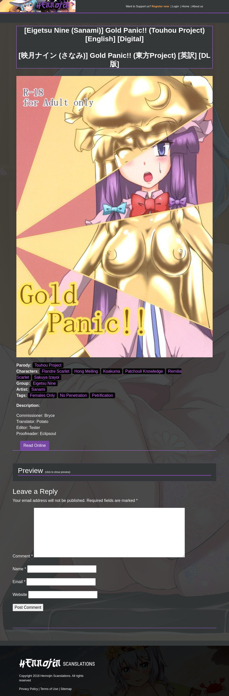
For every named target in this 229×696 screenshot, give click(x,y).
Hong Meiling (86, 371)
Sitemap (66, 689)
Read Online (34, 445)
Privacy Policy (28, 689)
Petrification (102, 395)
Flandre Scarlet (55, 371)
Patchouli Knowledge (144, 371)
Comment (23, 556)
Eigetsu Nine (44, 383)
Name (19, 569)
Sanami (38, 389)
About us (197, 6)
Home (185, 6)
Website (20, 594)
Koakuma (111, 371)
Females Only (42, 395)
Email (19, 582)
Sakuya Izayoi (46, 377)
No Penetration (73, 395)
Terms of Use (49, 689)
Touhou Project (48, 365)
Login (175, 6)
